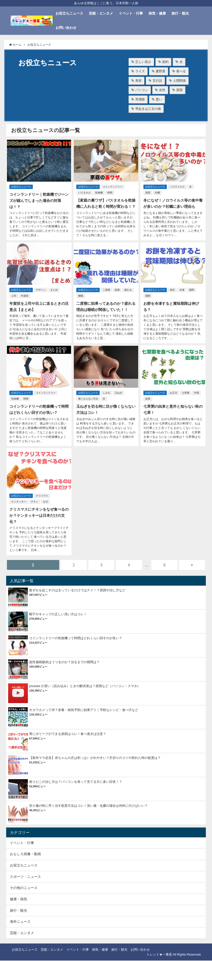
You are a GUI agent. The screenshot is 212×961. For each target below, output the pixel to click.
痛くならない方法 (88, 401)
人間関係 (179, 80)
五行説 (157, 80)
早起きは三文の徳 (148, 108)
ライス (140, 71)
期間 (192, 294)
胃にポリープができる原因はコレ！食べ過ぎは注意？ (67, 734)
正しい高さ (143, 61)
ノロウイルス (178, 186)
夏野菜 (160, 71)
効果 (118, 294)
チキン (34, 503)
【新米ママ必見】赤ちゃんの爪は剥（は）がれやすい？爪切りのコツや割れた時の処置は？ (95, 758)
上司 (13, 300)
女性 (162, 90)
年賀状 (24, 300)
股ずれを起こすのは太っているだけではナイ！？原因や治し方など (77, 590)
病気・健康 (157, 13)
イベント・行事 (131, 13)
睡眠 (80, 300)
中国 (197, 395)
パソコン (141, 90)
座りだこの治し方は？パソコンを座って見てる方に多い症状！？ (75, 782)
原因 (179, 90)
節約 (165, 61)
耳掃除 (140, 99)
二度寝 (107, 294)
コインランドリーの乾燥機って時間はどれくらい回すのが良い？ (75, 638)
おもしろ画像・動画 (25, 854)
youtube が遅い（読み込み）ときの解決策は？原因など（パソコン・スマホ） (84, 686)
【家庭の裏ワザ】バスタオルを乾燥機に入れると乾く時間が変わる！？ (105, 205)
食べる (181, 71)
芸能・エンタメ (101, 13)
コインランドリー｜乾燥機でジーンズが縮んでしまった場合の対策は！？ (38, 200)
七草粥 (186, 395)
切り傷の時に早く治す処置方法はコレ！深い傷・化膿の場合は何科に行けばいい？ (88, 806)
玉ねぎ (119, 395)
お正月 (174, 395)
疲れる (129, 294)
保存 (173, 294)
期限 (147, 300)
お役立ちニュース (69, 13)
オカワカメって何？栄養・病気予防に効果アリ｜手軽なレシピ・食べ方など (83, 710)
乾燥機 (98, 192)
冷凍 (182, 294)
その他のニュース (24, 888)
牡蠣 (156, 192)
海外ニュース (20, 922)
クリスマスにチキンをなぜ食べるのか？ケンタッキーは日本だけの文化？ (38, 516)
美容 (138, 80)
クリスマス (43, 497)
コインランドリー (113, 186)
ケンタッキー (18, 503)
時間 (109, 192)
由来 (147, 401)
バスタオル (84, 192)
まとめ (54, 294)
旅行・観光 (180, 13)
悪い (159, 99)
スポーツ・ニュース (25, 877)
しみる (107, 395)
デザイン (41, 294)
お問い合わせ (66, 27)
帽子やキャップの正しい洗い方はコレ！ (58, 614)
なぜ (44, 503)
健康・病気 (18, 899)
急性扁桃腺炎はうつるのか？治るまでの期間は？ (64, 662)
